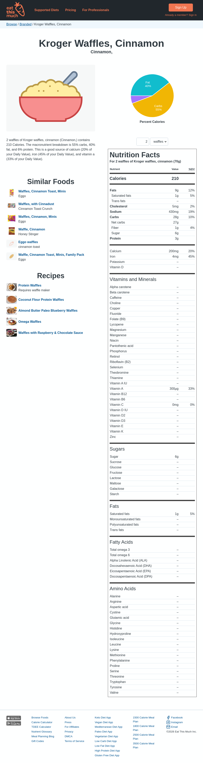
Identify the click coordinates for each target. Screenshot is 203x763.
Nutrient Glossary (42, 731)
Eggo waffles (28, 242)
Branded (26, 24)
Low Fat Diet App (105, 745)
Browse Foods (40, 717)
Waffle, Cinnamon (31, 229)
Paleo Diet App (103, 731)
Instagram (174, 722)
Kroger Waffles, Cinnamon (101, 43)
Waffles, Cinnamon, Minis (37, 216)
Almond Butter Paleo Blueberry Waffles (48, 311)
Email (172, 727)
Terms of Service (74, 741)
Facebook (174, 718)
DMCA (68, 736)
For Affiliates (72, 726)
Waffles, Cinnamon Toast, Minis (42, 191)
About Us (70, 717)
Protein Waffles (29, 285)
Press (68, 722)
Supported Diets (46, 10)
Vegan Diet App (104, 722)
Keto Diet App (103, 717)
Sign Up (181, 7)
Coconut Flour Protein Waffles (41, 300)
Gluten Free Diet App (107, 755)
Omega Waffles (29, 322)
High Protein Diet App (107, 750)
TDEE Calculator (41, 726)
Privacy (69, 731)
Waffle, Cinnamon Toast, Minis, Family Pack (51, 254)
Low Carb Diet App (106, 741)
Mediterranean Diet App (108, 726)
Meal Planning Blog (43, 736)
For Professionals (95, 10)
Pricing (70, 10)
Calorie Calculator (42, 722)
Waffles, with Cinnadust (36, 204)
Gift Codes (38, 741)
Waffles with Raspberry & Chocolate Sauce (50, 333)
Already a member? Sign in (181, 14)
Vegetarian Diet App (106, 736)
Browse (11, 24)
